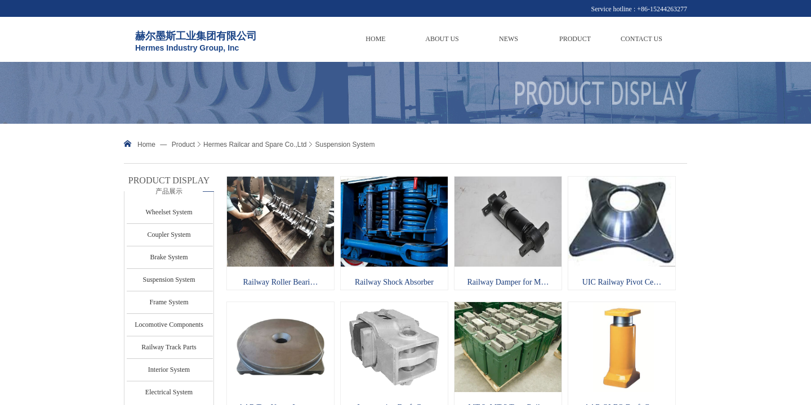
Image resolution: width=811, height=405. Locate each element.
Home (146, 144)
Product (183, 144)
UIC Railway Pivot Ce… (621, 282)
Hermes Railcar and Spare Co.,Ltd (254, 144)
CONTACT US (641, 39)
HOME (375, 39)
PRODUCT (575, 39)
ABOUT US (441, 39)
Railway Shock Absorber (394, 282)
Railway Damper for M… (508, 282)
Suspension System (345, 144)
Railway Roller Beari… (280, 282)
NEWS (508, 39)
